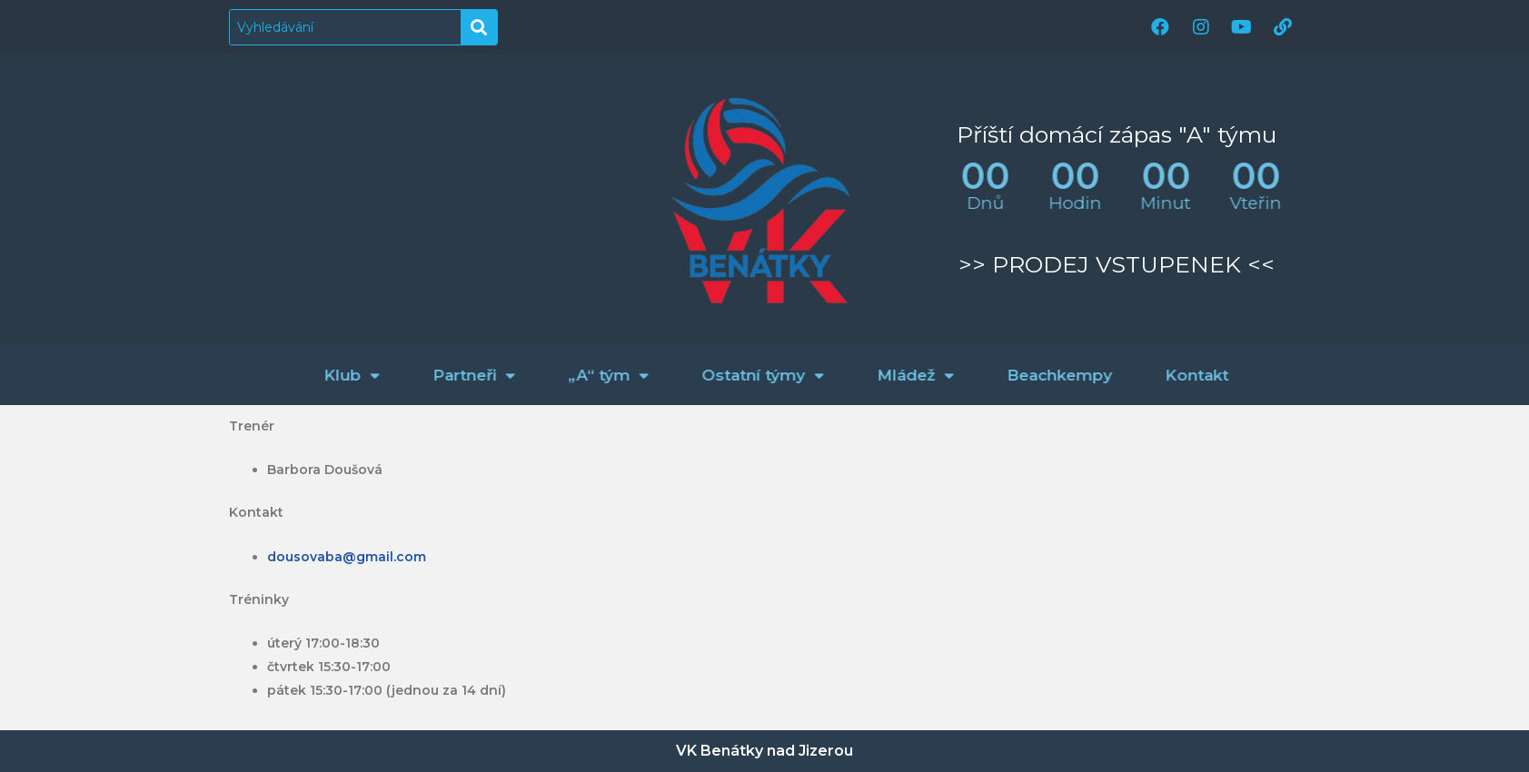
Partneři (587, 375)
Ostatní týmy (876, 375)
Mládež (1028, 375)
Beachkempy (1173, 375)
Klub (465, 375)
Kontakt (1310, 375)
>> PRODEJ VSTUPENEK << (1116, 264)
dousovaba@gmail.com (346, 557)
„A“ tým (721, 375)
